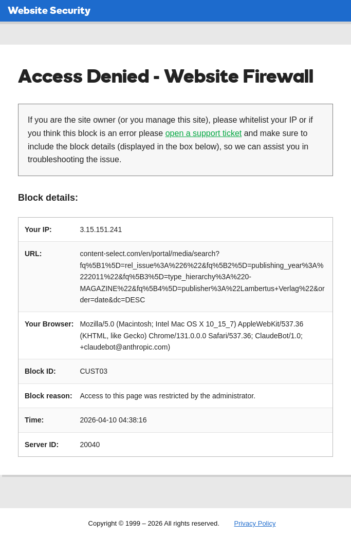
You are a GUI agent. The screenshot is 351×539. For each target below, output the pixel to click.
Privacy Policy (254, 523)
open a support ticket (203, 133)
